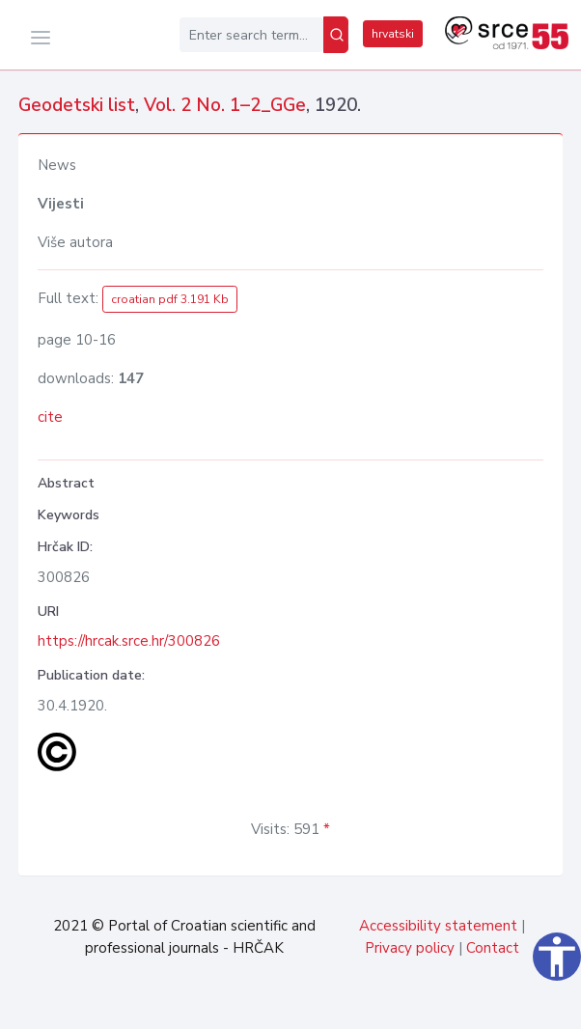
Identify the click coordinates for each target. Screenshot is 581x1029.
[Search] (335, 34)
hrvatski (393, 34)
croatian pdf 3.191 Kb (170, 299)
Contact (492, 948)
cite (50, 417)
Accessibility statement (438, 925)
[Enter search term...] (251, 34)
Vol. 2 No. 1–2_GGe (225, 105)
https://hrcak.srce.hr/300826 (129, 641)
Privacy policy (410, 948)
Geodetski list (76, 105)
